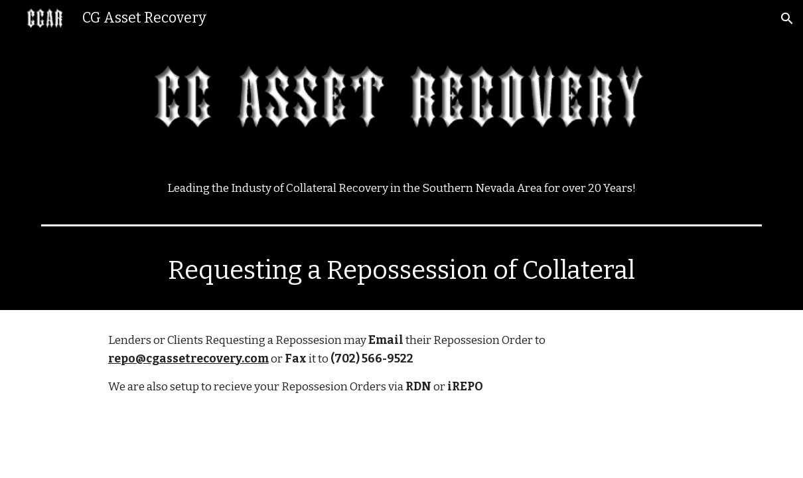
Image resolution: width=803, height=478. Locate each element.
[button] (787, 19)
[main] (401, 188)
